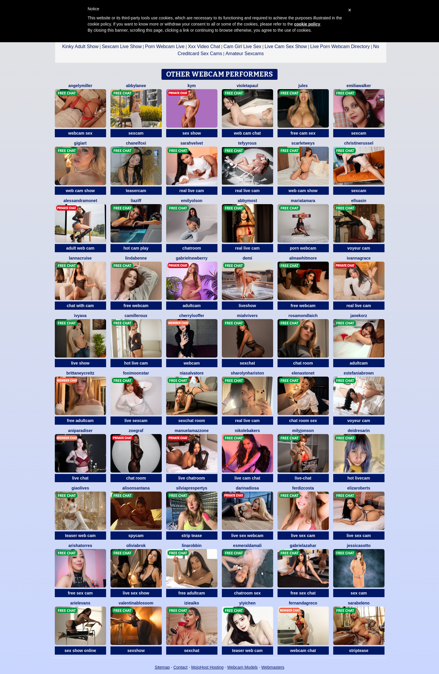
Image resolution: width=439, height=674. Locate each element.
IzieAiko (191, 603)
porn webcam (303, 248)
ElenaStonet (303, 373)
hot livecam (358, 478)
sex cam (358, 593)
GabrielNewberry (191, 258)
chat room (303, 363)
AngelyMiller (80, 85)
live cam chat (247, 478)
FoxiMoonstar (136, 373)
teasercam (136, 190)
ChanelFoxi (136, 143)
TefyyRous (247, 143)
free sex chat (303, 593)
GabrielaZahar (303, 545)
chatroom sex (247, 593)
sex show (191, 133)
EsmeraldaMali (247, 545)
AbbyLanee (136, 85)
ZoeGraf (136, 430)
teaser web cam (80, 535)
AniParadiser (80, 430)
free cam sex (303, 133)
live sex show (136, 593)
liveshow (247, 305)
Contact (180, 667)
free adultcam (80, 420)
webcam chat (303, 650)
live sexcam (136, 420)
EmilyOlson (191, 200)
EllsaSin (358, 200)
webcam (191, 363)
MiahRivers (247, 315)
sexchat (247, 363)
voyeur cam (358, 248)
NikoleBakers (247, 430)
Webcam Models (242, 667)
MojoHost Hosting (207, 667)
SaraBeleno (359, 603)
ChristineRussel (358, 143)
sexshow (135, 650)
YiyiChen (247, 603)
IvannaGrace (359, 258)
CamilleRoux (136, 315)
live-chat (303, 478)
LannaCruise (80, 258)
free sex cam (80, 593)
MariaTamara (303, 200)
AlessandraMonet (80, 200)
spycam (136, 535)
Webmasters (272, 667)
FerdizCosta (303, 488)
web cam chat (247, 133)
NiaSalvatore (192, 373)
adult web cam (80, 248)
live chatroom (191, 478)
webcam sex (80, 133)
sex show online (80, 650)
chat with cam (80, 305)
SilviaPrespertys (191, 488)
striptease (358, 650)
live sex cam (303, 535)
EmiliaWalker (358, 85)
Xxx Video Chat (204, 46)
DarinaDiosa (247, 488)
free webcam (136, 305)
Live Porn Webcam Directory (340, 46)
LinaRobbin (192, 545)
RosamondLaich (303, 315)
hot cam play (136, 248)
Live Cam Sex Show (286, 46)
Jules (303, 85)
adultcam (191, 305)
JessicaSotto (359, 545)
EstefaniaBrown (359, 373)
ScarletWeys (302, 143)
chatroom (191, 248)
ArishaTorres (80, 545)
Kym (192, 85)
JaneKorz (358, 315)
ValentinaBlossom (136, 603)
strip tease (191, 535)
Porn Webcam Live (165, 46)
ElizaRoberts (358, 488)
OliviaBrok (136, 545)
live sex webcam (247, 535)
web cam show (80, 190)
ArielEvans (80, 603)
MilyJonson (303, 430)
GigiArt (80, 143)
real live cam (191, 190)
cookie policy (307, 24)
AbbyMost (247, 200)
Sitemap (162, 667)
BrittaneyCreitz (80, 373)
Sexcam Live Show (122, 46)
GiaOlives (80, 488)
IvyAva (80, 315)
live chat (80, 478)
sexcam (135, 133)
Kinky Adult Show (80, 46)
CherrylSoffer (191, 315)
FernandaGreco (303, 603)
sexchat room (191, 420)
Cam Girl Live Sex (242, 46)
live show (80, 363)
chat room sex (303, 420)
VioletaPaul (247, 85)
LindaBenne (136, 258)
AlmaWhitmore (303, 258)
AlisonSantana (135, 488)
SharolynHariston (247, 373)
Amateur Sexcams (244, 53)
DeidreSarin (359, 430)
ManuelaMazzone (192, 430)
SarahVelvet (191, 143)
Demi (247, 258)
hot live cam (136, 363)
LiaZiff (136, 200)
